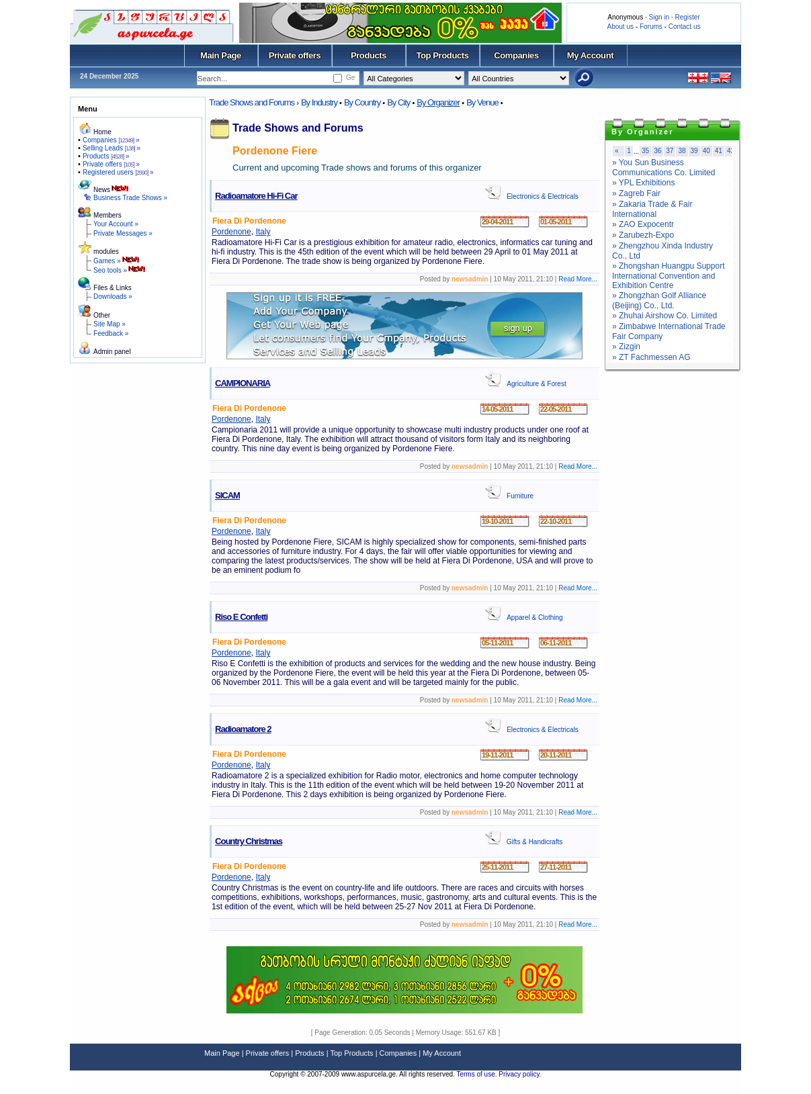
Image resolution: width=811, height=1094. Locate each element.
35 (645, 150)
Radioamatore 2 (243, 729)
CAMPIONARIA (242, 383)
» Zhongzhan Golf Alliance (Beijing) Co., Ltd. (659, 300)
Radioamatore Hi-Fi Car (256, 196)
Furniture (520, 496)
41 (718, 150)
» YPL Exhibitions (643, 182)
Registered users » (118, 172)
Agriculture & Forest (536, 384)
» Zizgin (626, 346)
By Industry (319, 102)
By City (398, 102)
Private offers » (111, 164)
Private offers (295, 55)
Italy (262, 231)
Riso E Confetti (241, 617)
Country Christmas (248, 841)
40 (706, 150)
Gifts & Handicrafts (534, 842)
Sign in (658, 17)
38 (681, 150)
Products (368, 55)
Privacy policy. (520, 1074)
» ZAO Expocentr (643, 224)
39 (694, 150)
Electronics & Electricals (543, 196)
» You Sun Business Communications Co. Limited (663, 167)
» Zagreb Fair (636, 193)
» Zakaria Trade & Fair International (652, 209)
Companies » (111, 140)
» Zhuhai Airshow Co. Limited (664, 315)
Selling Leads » (111, 148)
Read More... (577, 279)
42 (730, 150)
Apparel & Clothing (534, 617)
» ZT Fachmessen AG (651, 357)
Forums (651, 26)
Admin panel (112, 351)
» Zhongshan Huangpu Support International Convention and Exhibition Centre (668, 275)
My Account (590, 55)
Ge (350, 77)
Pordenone (231, 231)
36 (657, 150)
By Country (362, 102)
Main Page (220, 55)
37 (669, 150)
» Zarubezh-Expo (643, 235)
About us (620, 26)
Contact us (685, 26)
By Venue (482, 102)
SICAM (227, 495)
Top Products (442, 55)
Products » (106, 156)
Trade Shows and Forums (251, 102)
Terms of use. (477, 1074)
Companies (516, 55)
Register (687, 17)
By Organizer (438, 102)
